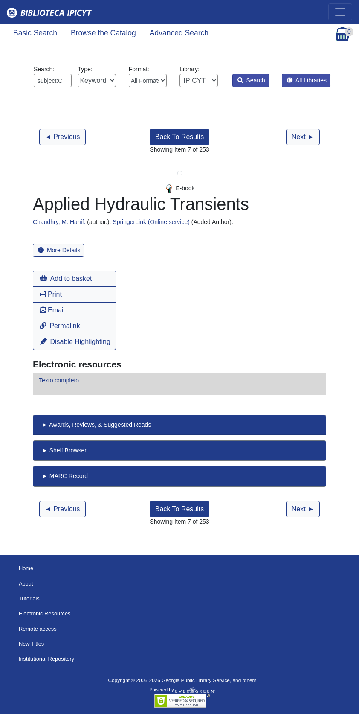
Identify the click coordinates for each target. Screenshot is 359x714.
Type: (97, 76)
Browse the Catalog (103, 33)
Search (251, 80)
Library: (198, 76)
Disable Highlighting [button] (75, 341)
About (26, 583)
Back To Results (179, 136)
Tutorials (29, 598)
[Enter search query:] (53, 80)
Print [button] (51, 294)
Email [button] (52, 310)
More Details (59, 250)
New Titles (31, 644)
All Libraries (307, 80)
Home (26, 568)
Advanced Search (179, 33)
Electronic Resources (45, 613)
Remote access (38, 629)
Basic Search (35, 33)
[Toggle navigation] (340, 11)
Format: (148, 76)
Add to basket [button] (66, 278)
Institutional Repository (46, 659)
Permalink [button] (60, 325)
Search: (53, 76)
